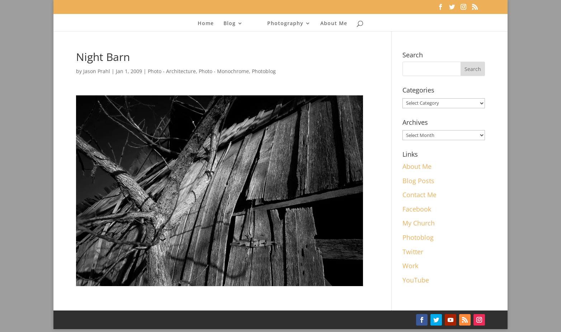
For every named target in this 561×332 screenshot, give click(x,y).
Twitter (412, 251)
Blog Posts (418, 180)
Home (206, 24)
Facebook (416, 209)
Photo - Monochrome (224, 71)
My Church (418, 223)
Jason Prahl (96, 71)
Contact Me (419, 194)
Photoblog (264, 71)
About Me (333, 24)
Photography (285, 24)
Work (410, 265)
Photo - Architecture (172, 71)
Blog (229, 24)
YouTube (415, 280)
